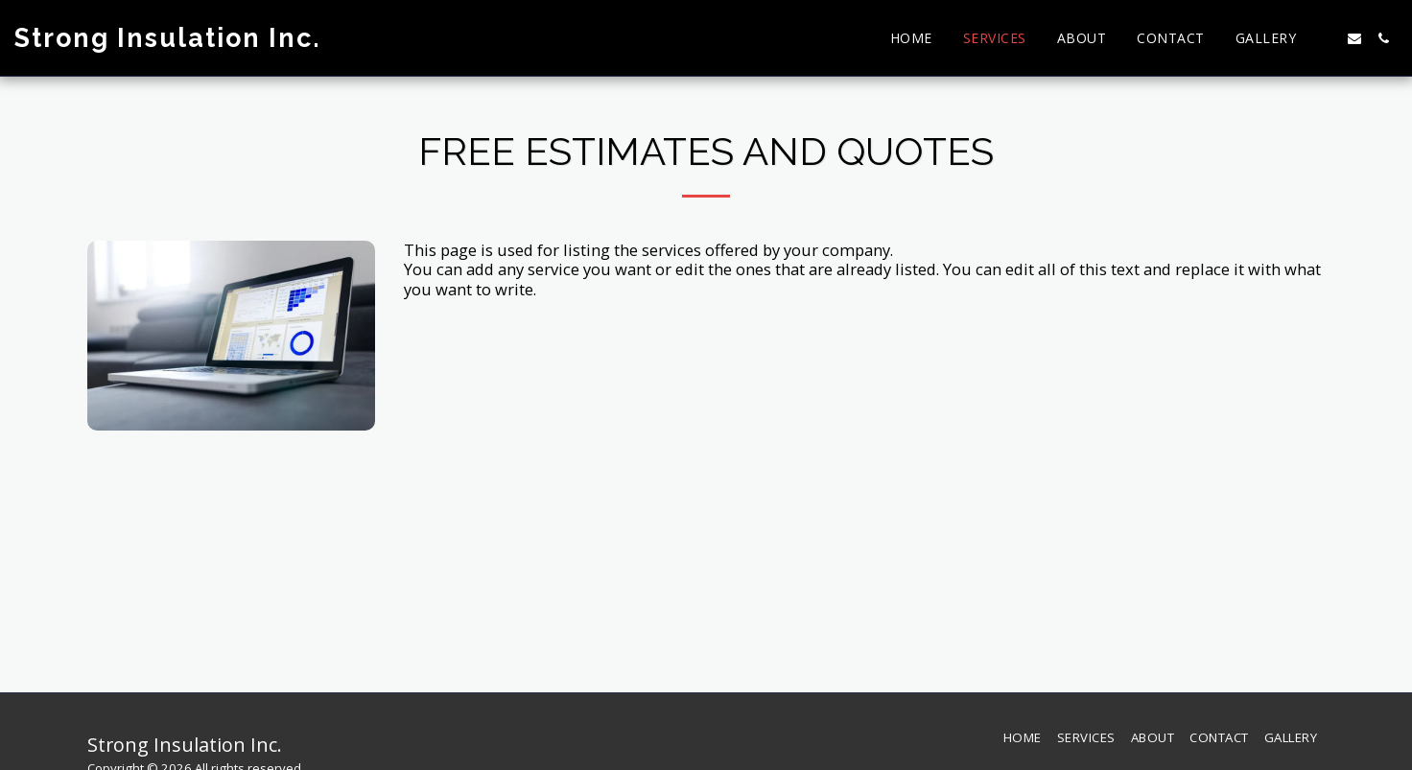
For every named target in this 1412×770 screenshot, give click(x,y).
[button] (1325, 38)
